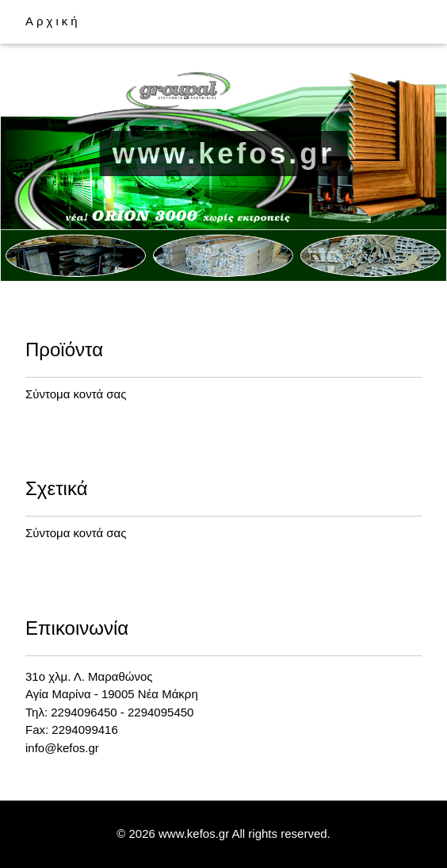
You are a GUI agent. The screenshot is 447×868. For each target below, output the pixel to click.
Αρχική (53, 21)
